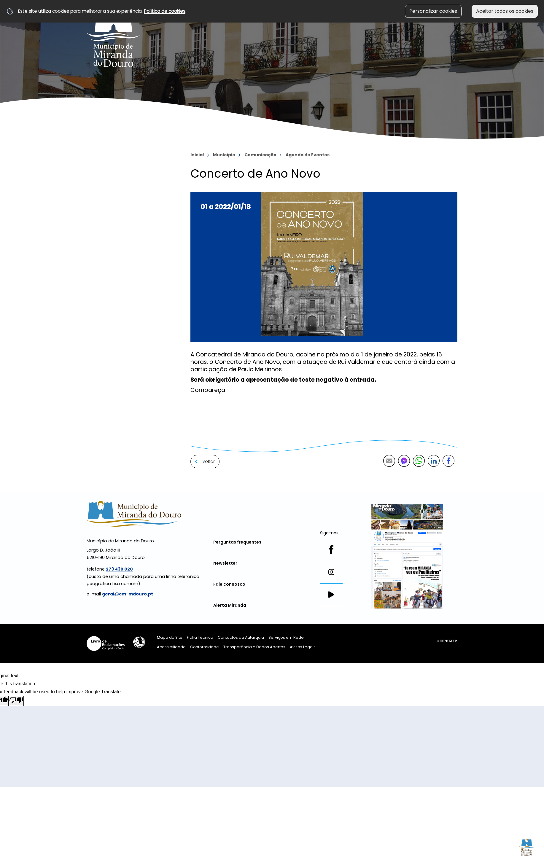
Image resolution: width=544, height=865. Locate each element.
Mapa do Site (169, 637)
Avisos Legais (303, 646)
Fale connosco (229, 584)
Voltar (209, 461)
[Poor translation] (16, 701)
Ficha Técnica (200, 637)
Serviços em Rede (286, 637)
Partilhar (448, 461)
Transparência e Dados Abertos (254, 646)
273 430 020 (119, 569)
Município (224, 155)
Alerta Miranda (229, 605)
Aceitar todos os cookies (504, 11)
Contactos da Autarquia (241, 637)
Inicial (197, 155)
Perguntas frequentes (237, 542)
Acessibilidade (139, 642)
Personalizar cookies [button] (433, 11)
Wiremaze (447, 640)
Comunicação (260, 155)
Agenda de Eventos (308, 155)
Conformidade (204, 646)
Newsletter (225, 563)
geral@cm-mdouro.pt (127, 594)
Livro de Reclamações (106, 643)
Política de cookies (164, 11)
